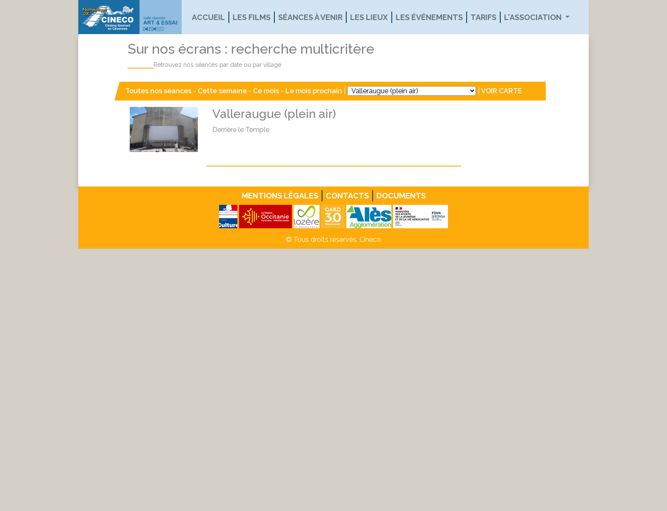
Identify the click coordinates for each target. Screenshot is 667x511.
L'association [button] (533, 17)
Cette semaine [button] (222, 91)
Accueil (208, 17)
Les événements (429, 17)
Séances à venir (310, 17)
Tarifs (483, 17)
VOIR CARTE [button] (501, 91)
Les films (252, 17)
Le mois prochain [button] (313, 91)
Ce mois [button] (266, 91)
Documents (401, 195)
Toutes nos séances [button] (159, 91)
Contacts (347, 195)
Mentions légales (280, 195)
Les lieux (369, 17)
